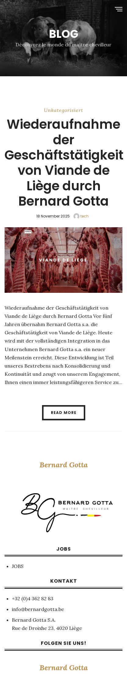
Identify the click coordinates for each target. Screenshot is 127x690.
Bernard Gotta (64, 464)
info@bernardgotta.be (38, 609)
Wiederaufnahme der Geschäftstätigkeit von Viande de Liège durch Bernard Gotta (64, 162)
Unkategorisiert (63, 110)
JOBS (17, 566)
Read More (63, 412)
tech (81, 216)
